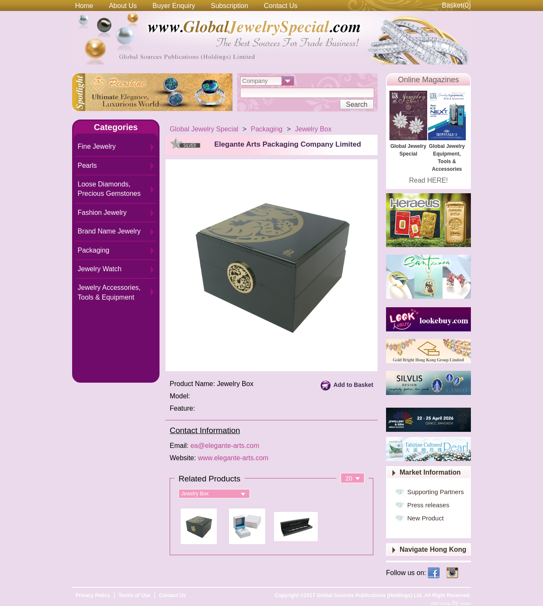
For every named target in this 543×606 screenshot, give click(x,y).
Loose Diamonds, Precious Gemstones (109, 189)
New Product (425, 518)
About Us (123, 5)
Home (84, 5)
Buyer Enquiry (174, 5)
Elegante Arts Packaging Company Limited (287, 144)
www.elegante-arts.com (233, 457)
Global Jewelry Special (204, 129)
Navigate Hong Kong (433, 549)
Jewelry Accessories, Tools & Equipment (109, 292)
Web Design (441, 603)
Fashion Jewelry (102, 212)
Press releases (428, 505)
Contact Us (280, 5)
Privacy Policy (93, 595)
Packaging (93, 250)
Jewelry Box (313, 129)
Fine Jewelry (97, 146)
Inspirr (465, 603)
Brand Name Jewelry (109, 231)
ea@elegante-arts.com (224, 445)
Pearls (87, 165)
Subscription (229, 5)
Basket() (456, 5)
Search (356, 104)
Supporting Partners (435, 491)
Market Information (430, 472)
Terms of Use (135, 595)
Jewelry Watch (99, 268)
